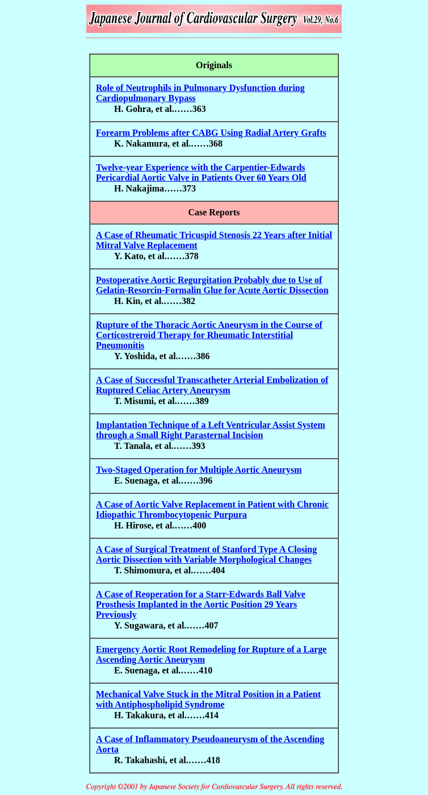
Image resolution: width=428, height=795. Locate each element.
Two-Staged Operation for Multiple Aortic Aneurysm (199, 469)
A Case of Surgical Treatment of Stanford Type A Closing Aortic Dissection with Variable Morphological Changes (206, 554)
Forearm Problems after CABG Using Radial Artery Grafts (211, 133)
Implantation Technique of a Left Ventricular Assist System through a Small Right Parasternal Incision (210, 430)
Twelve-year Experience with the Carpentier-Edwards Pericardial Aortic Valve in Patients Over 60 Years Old (201, 172)
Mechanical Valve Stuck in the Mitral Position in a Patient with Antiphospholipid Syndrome (208, 699)
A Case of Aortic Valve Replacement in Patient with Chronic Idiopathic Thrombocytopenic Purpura (212, 509)
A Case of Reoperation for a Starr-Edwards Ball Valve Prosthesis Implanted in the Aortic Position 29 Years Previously (200, 604)
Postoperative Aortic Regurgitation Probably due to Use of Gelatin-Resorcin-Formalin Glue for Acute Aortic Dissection (212, 285)
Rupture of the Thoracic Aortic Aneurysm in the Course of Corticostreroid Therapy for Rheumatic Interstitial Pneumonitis (209, 335)
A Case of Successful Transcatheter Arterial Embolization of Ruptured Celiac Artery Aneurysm (212, 385)
